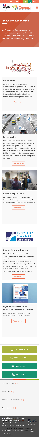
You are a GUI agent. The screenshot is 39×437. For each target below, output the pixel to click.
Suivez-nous (21, 374)
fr (33, 1)
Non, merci (32, 430)
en (36, 1)
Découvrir (17, 102)
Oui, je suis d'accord (31, 423)
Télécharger (17, 321)
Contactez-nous (21, 358)
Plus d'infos (7, 434)
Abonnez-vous (21, 366)
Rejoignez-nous (21, 349)
